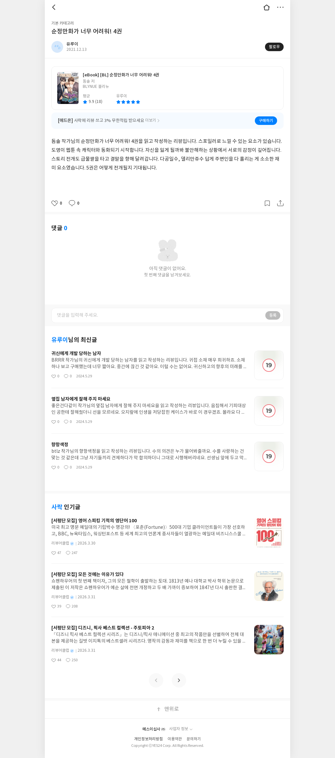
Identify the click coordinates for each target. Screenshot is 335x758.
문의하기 (193, 739)
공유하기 (280, 203)
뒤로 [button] (54, 7)
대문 (266, 7)
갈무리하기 (267, 203)
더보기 (280, 7)
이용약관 (175, 739)
